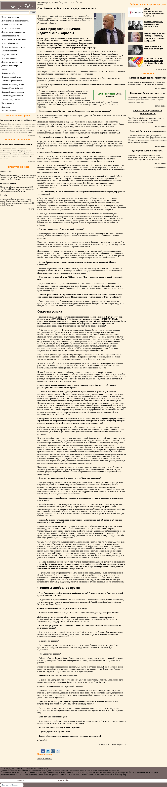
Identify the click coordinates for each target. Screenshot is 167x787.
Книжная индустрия (117, 744)
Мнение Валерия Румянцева (13, 84)
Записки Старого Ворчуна (12, 99)
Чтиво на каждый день (11, 77)
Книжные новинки (9, 51)
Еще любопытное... (161, 70)
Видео (4, 69)
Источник (17, 179)
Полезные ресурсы (9, 58)
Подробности (76, 2)
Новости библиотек (9, 43)
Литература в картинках (11, 62)
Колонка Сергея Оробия (11, 81)
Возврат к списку (44, 759)
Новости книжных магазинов (13, 39)
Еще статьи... (32, 135)
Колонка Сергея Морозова (12, 92)
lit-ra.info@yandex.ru (53, 774)
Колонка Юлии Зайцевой (12, 88)
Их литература (7, 103)
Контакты (5, 107)
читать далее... (161, 88)
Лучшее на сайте (8, 73)
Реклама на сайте (8, 111)
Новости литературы (10, 17)
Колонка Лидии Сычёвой (12, 96)
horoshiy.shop (120, 774)
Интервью (40, 4)
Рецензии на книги (9, 54)
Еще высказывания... (160, 167)
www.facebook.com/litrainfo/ (82, 774)
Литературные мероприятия (13, 32)
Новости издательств (10, 36)
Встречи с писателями (10, 28)
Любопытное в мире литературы (15, 21)
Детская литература (9, 66)
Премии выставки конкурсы (13, 47)
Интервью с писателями (11, 24)
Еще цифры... (32, 209)
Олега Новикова (113, 95)
